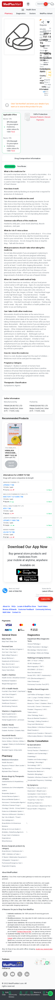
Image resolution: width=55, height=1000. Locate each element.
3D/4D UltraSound (34, 663)
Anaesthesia (6, 851)
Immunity (31, 706)
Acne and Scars (33, 806)
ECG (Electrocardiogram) (36, 678)
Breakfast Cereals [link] (19, 678)
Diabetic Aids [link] (19, 730)
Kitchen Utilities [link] (18, 741)
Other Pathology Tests (35, 715)
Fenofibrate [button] (21, 166)
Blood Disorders (33, 730)
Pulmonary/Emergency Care (11, 863)
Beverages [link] (5, 747)
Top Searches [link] (6, 768)
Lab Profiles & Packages (36, 694)
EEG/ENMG (31, 669)
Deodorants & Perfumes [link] (10, 661)
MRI (29, 661)
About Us (6, 606)
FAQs (14, 606)
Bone (49, 703)
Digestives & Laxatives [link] (9, 700)
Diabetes (44, 703)
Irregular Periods (44, 797)
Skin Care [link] (5, 649)
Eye (3, 817)
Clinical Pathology (34, 644)
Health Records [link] (7, 762)
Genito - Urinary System (17, 808)
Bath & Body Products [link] (9, 655)
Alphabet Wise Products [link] (10, 771)
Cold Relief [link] (21, 691)
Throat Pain (31, 800)
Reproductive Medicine (35, 771)
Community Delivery (43, 609)
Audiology (48, 780)
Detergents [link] (18, 738)
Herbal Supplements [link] (9, 720)
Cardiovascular (17, 851)
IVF (50, 777)
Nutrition (21, 814)
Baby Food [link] (5, 641)
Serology (44, 647)
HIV (44, 709)
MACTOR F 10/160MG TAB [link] (13, 497)
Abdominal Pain (45, 806)
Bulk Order (7, 612)
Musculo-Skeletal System (10, 799)
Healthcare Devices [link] (8, 703)
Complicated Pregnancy (36, 780)
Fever (37, 703)
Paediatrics (43, 750)
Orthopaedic (6, 860)
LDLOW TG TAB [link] (9, 532)
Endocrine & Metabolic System (12, 811)
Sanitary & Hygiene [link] (16, 649)
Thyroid (36, 700)
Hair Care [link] (13, 652)
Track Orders (43, 606)
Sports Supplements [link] (8, 714)
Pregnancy (38, 709)
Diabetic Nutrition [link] (8, 730)
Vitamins (43, 700)
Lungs (34, 697)
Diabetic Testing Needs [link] (10, 727)
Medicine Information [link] (10, 760)
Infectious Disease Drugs (11, 805)
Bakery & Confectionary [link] (17, 744)
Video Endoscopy (33, 681)
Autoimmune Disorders (36, 733)
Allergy (30, 700)
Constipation (32, 794)
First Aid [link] (5, 691)
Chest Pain (31, 788)
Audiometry (46, 675)
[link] (12, 4)
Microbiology (32, 650)
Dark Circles (41, 794)
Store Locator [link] (20, 765)
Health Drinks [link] (7, 678)
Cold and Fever (42, 788)
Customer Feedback (26, 609)
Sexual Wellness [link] (7, 658)
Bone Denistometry (34, 672)
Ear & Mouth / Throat (13, 817)
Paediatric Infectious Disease (38, 777)
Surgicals (15, 860)
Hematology (31, 653)
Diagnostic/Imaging (9, 866)
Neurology (39, 762)
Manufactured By (10, 402)
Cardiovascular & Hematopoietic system (13, 789)
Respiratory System (8, 793)
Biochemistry (41, 650)
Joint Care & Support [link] (9, 694)
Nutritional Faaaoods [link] (9, 681)
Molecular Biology (43, 653)
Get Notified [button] (49, 73)
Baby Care (13, 641)
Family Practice (33, 750)
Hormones (5, 802)
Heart (47, 694)
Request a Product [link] (8, 765)
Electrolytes (48, 736)
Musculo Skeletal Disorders (37, 718)
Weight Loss (41, 791)
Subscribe (45, 599)
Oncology (5, 808)
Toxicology (31, 721)
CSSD (3, 854)
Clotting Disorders (42, 721)
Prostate (30, 709)
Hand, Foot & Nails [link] (8, 670)
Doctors (33, 13)
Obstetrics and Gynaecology (37, 753)
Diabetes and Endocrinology (37, 759)
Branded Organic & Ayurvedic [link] (12, 750)
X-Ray (41, 661)
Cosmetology (46, 768)
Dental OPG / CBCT (34, 675)
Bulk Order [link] (5, 993)
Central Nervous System (10, 796)
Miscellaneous (7, 841)
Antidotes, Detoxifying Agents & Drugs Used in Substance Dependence (12, 835)
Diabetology (31, 756)
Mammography (33, 666)
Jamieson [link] (20, 720)
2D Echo (39, 669)
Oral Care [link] (5, 652)
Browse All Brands (10, 609)
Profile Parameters (34, 647)
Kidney (47, 697)
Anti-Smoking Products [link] (9, 706)
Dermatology (32, 765)
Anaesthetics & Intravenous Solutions (11, 824)
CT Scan (34, 661)
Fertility (40, 697)
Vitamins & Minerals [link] (9, 717)
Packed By (34, 402)
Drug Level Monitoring (35, 724)
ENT (39, 765)
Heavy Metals (32, 727)
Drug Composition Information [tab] (28, 158)
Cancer (38, 706)
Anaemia (31, 703)
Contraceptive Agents (17, 802)
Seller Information (43, 89)
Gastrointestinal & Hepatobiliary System (12, 783)
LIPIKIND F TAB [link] (8, 485)
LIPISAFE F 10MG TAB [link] (11, 520)
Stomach (48, 733)
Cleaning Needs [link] (7, 738)
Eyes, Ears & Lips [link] (8, 664)
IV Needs (5, 857)
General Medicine (34, 748)
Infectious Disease (44, 727)
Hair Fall (40, 800)
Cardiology (31, 762)
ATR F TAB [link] (7, 509)
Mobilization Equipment (17, 857)
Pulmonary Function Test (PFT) (38, 684)
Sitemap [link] (22, 995)
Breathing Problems (34, 803)
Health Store (28, 9)
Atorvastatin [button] (10, 166)
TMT (41, 666)
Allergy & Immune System (11, 829)
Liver (29, 697)
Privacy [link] (27, 995)
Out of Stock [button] (11, 464)
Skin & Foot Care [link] (7, 697)
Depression (31, 791)
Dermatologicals (7, 820)
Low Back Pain (33, 797)
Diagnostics (21, 13)
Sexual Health (32, 809)
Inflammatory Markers (35, 736)
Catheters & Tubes (13, 854)
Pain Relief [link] (12, 691)
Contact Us (16, 612)
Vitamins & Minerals (9, 814)
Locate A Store (26, 606)
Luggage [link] (5, 744)
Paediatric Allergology (35, 774)
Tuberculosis (32, 712)
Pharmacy (9, 13)
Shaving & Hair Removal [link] (10, 667)
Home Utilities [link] (7, 741)
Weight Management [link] (9, 684)
